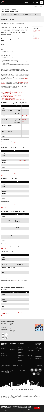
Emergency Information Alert (38, 348)
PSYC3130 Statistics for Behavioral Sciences (11, 95)
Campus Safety (21, 355)
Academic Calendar (3, 348)
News (29, 352)
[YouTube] (3, 337)
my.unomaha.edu (4, 355)
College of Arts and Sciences (9, 9)
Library (29, 346)
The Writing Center (13, 334)
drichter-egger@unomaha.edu (37, 34)
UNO (2, 23)
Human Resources (20, 359)
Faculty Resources (27, 14)
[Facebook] (3, 334)
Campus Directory (20, 353)
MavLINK (3, 353)
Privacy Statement (38, 356)
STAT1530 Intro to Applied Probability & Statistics (12, 92)
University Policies (38, 358)
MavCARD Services (4, 351)
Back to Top (3, 144)
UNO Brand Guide (4, 357)
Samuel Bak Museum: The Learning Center (30, 357)
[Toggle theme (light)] (21, 366)
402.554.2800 (39, 365)
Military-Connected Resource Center (31, 349)
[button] (5, 14)
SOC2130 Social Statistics (7, 96)
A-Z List (11, 346)
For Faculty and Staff (13, 328)
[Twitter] (6, 334)
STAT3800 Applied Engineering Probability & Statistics (13, 99)
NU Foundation (38, 354)
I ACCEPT (37, 407)
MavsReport (37, 350)
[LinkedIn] (34, 373)
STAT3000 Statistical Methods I (8, 97)
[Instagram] (6, 337)
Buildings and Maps (20, 350)
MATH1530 (25, 78)
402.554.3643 (36, 37)
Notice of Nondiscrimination (38, 352)
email (15, 141)
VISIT (33, 2)
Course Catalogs (4, 350)
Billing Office (20, 347)
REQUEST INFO (27, 2)
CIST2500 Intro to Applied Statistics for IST (11, 91)
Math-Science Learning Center (10, 11)
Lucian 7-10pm (22, 160)
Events (19, 357)
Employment (12, 347)
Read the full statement (12, 397)
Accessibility (20, 346)
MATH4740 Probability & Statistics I (9, 93)
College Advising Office (4, 330)
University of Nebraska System (13, 350)
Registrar (29, 353)
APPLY (37, 2)
